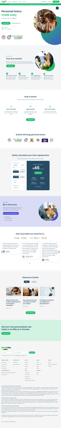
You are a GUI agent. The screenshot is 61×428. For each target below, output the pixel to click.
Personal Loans (4, 362)
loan (9, 395)
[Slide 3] (31, 263)
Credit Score (15, 1)
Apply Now (38, 173)
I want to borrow (16, 162)
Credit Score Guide (16, 364)
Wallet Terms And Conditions (30, 380)
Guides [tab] (34, 282)
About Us (26, 362)
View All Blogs (30, 312)
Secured (15, 171)
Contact (26, 366)
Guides (38, 368)
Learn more (23, 169)
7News (38, 372)
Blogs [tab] (26, 282)
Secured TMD (27, 376)
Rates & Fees (3, 366)
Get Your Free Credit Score (10, 213)
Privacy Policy (27, 372)
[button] (5, 252)
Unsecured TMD (27, 378)
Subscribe (32, 352)
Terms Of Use (27, 374)
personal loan (25, 99)
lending (10, 416)
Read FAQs (49, 4)
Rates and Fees (36, 388)
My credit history (16, 185)
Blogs (38, 366)
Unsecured (22, 171)
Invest (26, 368)
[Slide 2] (30, 263)
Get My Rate (56, 1)
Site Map (49, 366)
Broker (49, 362)
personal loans (41, 394)
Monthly (22, 177)
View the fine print (38, 186)
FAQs (37, 362)
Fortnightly (16, 177)
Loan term (15, 180)
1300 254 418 (44, 1)
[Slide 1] (29, 263)
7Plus (37, 374)
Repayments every (16, 174)
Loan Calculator (4, 364)
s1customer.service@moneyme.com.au (9, 372)
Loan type (15, 169)
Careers (26, 364)
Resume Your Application (52, 364)
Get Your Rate (3, 368)
